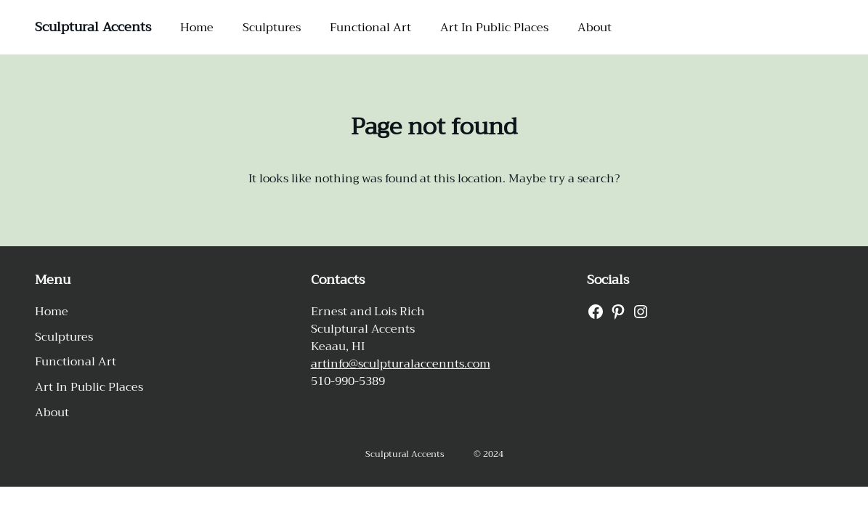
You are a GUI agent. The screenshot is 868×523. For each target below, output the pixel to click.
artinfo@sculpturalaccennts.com (400, 364)
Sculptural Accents (93, 26)
